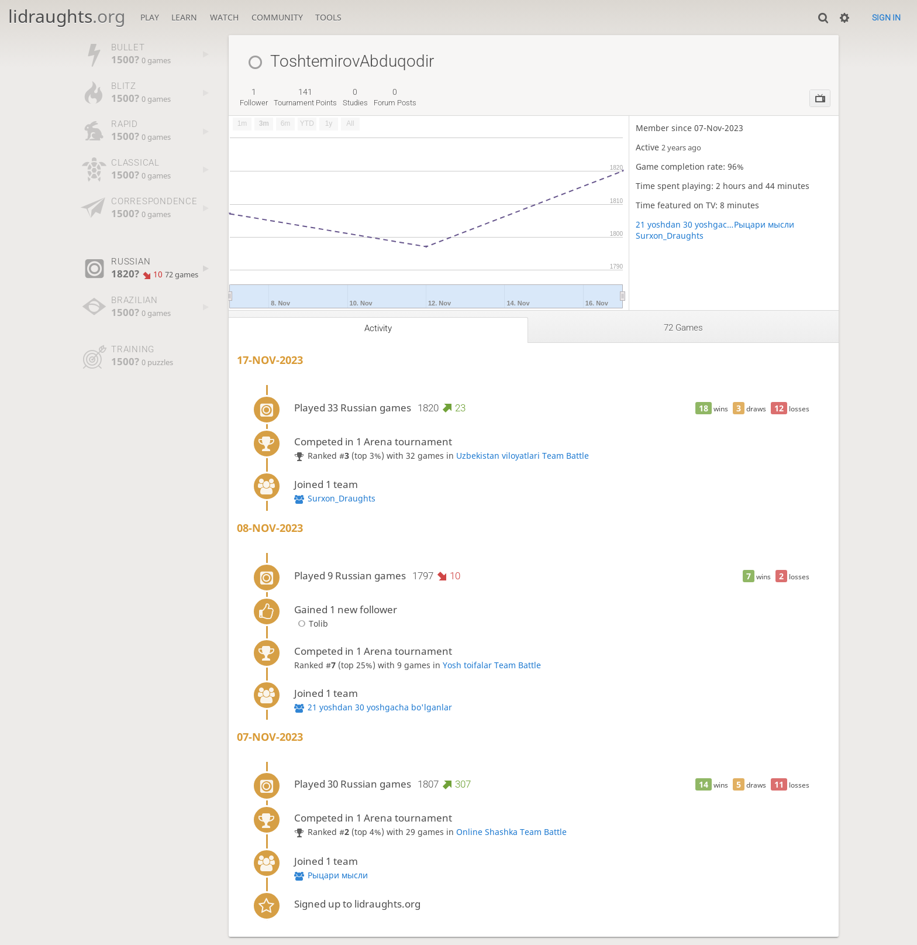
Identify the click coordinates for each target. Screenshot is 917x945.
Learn (184, 17)
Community (277, 17)
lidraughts (66, 16)
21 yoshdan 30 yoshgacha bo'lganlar (685, 224)
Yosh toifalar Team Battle (492, 665)
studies (355, 97)
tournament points (305, 97)
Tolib (311, 623)
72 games (683, 327)
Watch (224, 17)
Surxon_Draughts (670, 235)
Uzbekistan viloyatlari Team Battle (522, 455)
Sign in (886, 17)
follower (254, 97)
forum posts (395, 97)
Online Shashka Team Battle (511, 831)
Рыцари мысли (764, 224)
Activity (378, 328)
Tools (328, 17)
